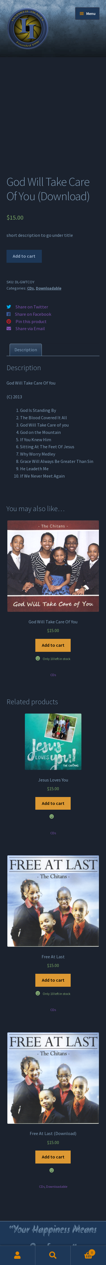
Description (25, 349)
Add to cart (24, 256)
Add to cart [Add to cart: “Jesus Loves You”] (53, 803)
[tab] (26, 350)
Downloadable (48, 288)
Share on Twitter (32, 307)
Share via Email (30, 328)
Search (53, 1255)
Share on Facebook (33, 314)
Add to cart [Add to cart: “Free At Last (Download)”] (53, 1157)
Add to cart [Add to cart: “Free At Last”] (53, 980)
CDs (30, 288)
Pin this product (31, 321)
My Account (17, 1255)
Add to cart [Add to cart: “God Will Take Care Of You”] (53, 645)
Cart (83, 1251)
